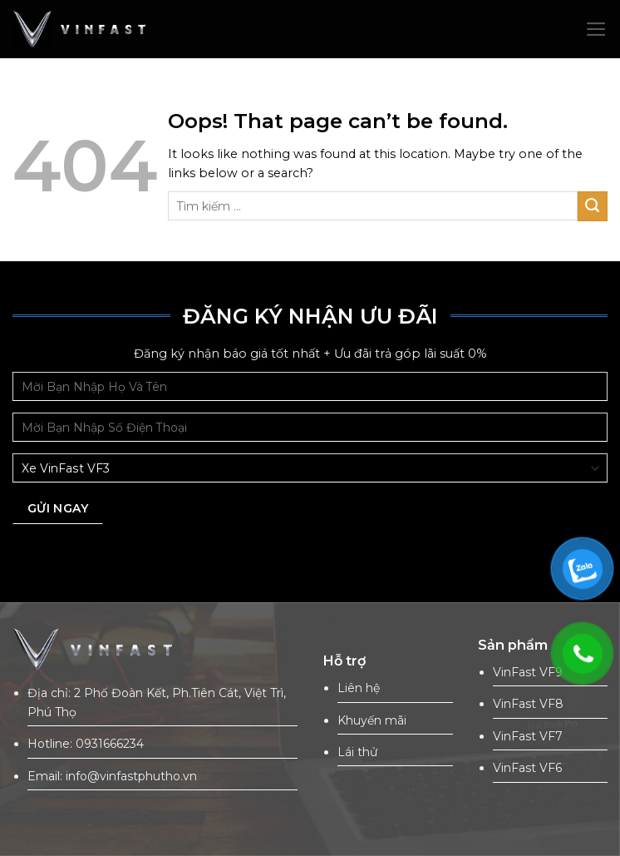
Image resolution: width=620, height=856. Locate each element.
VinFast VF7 (528, 736)
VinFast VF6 (527, 767)
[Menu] (596, 29)
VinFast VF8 (528, 703)
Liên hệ (358, 687)
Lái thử (357, 752)
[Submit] (593, 206)
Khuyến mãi (371, 720)
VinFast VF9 (528, 672)
